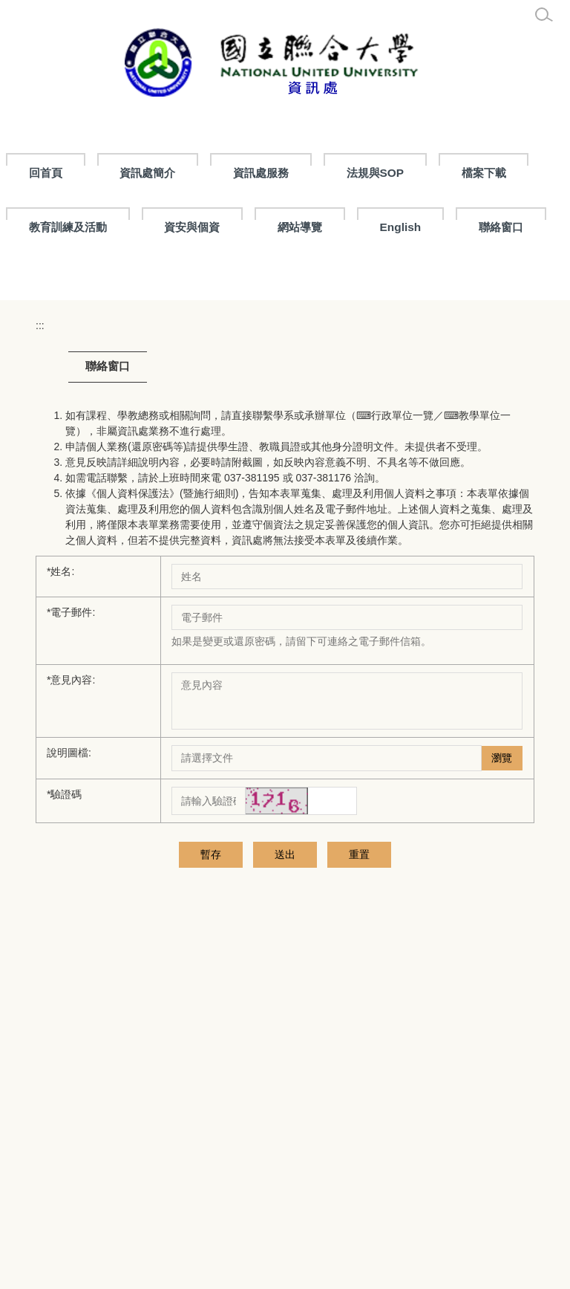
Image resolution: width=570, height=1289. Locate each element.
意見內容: (71, 882)
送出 (248, 1056)
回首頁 (114, 172)
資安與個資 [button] (294, 227)
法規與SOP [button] (445, 172)
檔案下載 (51, 227)
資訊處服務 (330, 172)
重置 (322, 1056)
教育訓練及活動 (170, 227)
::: (34, 172)
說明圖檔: (69, 955)
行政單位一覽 (402, 617)
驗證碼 (64, 996)
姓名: (60, 773)
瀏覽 (501, 960)
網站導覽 (402, 227)
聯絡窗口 (51, 281)
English (502, 227)
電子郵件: (71, 814)
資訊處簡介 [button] (216, 172)
